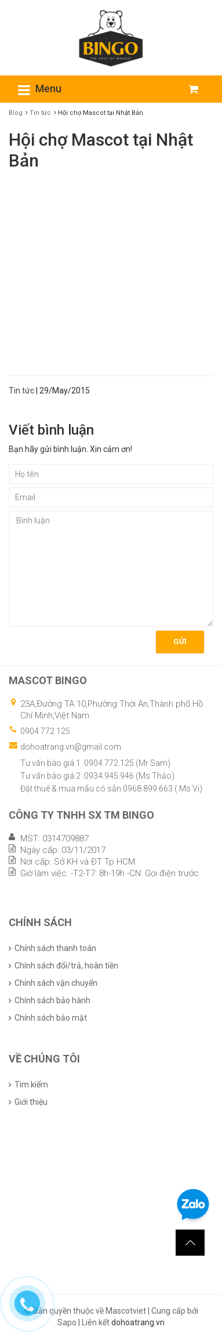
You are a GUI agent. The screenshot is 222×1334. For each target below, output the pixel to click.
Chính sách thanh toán (55, 948)
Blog (16, 113)
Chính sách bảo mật (50, 1017)
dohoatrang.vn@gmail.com (70, 746)
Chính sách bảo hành (52, 1000)
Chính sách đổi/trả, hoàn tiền (66, 965)
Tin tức (40, 113)
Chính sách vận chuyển (55, 983)
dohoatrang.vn (138, 1322)
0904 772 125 (45, 731)
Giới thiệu (31, 1102)
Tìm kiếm (31, 1084)
